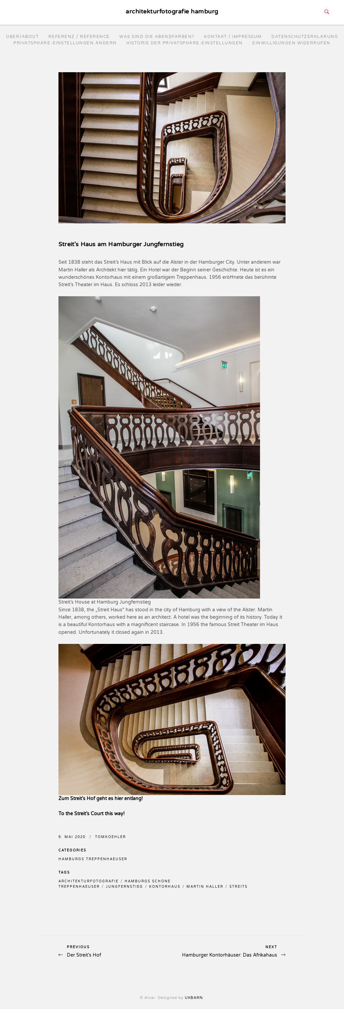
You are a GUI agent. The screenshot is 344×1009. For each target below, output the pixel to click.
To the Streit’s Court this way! (91, 814)
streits (238, 887)
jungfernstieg (124, 887)
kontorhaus (164, 887)
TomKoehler (110, 837)
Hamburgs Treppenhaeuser (92, 859)
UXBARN (194, 998)
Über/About (22, 36)
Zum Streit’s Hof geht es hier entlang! (100, 798)
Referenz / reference (79, 36)
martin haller (204, 887)
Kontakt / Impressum (233, 36)
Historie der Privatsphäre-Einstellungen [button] (184, 43)
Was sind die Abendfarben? (157, 36)
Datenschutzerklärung (304, 36)
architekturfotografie (88, 881)
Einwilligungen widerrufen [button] (291, 43)
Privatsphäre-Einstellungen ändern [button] (65, 43)
